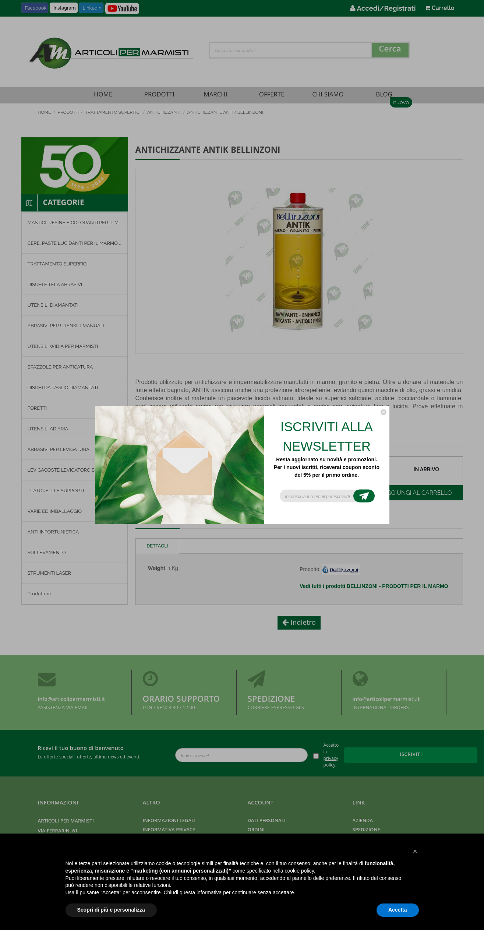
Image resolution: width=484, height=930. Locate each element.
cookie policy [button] (299, 871)
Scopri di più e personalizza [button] (111, 910)
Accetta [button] (397, 910)
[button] (415, 851)
